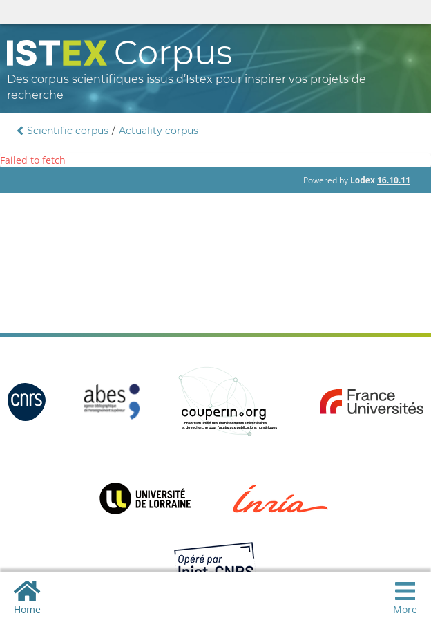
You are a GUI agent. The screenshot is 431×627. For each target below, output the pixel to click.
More (405, 597)
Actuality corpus (158, 130)
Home (27, 597)
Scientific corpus (67, 130)
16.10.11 (393, 180)
